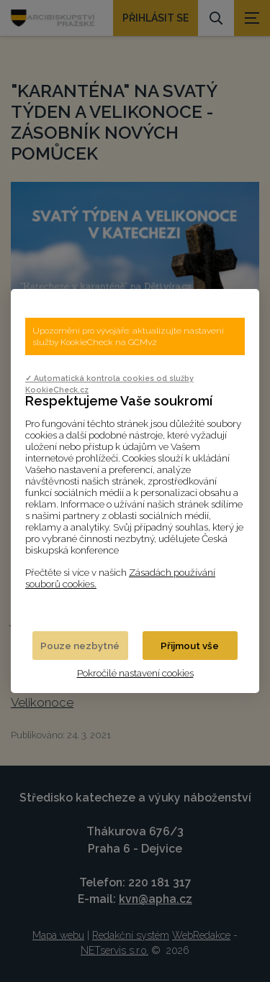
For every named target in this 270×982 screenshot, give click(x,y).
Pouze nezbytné (80, 645)
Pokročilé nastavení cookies (135, 673)
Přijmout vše (190, 645)
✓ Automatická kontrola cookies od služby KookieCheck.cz (109, 384)
